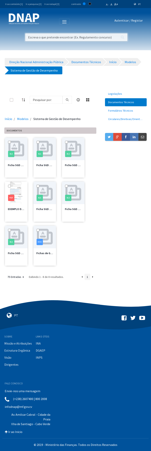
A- (107, 4)
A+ (116, 4)
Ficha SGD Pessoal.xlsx (22, 253)
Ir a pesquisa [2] (33, 4)
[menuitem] (126, 94)
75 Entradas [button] (16, 277)
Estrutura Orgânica (17, 350)
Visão (7, 357)
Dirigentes (11, 364)
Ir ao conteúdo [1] (14, 4)
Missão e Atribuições (18, 343)
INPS (39, 357)
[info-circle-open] (78, 100)
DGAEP (40, 350)
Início (8, 119)
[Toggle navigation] (45, 21)
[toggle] (17, 100)
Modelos (23, 119)
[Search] (46, 100)
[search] (67, 100)
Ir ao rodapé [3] (51, 4)
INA (38, 343)
